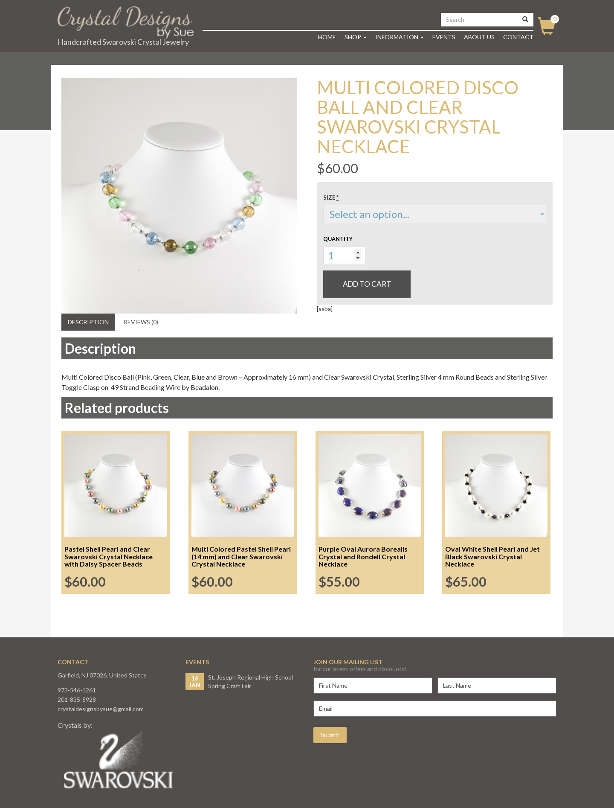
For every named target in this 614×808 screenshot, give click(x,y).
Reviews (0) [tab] (141, 322)
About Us (479, 37)
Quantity (338, 238)
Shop (356, 37)
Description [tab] (88, 322)
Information (399, 37)
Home (327, 37)
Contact (518, 37)
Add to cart (367, 283)
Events (443, 37)
